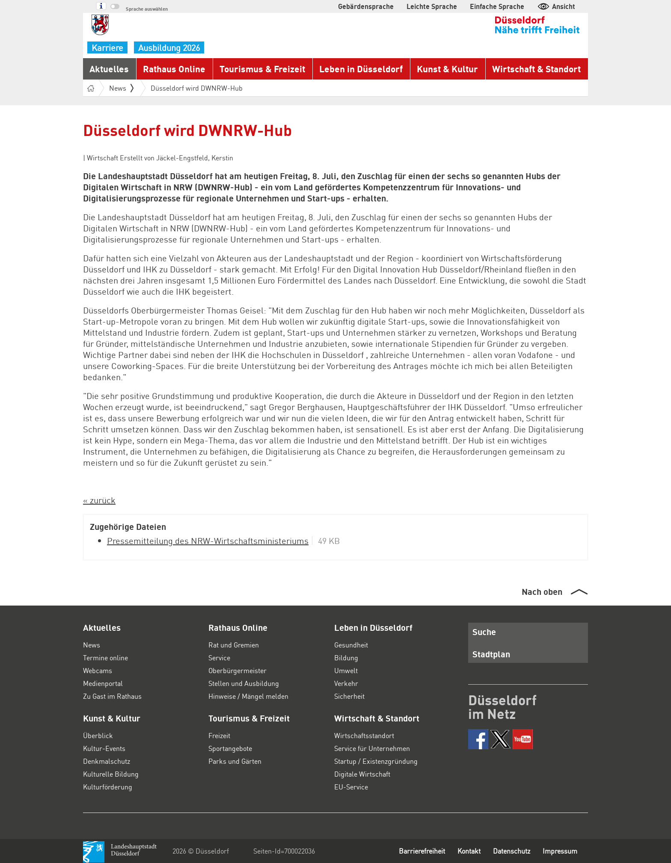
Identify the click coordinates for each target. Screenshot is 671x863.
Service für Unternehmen (372, 748)
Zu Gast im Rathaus (112, 696)
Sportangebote (230, 748)
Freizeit (219, 735)
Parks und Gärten (234, 761)
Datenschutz (511, 850)
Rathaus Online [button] (174, 68)
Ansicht (556, 6)
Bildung (346, 657)
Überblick (98, 735)
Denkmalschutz (106, 761)
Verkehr (346, 683)
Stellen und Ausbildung (243, 683)
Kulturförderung (107, 786)
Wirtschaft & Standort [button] (536, 68)
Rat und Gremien (233, 644)
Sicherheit (349, 696)
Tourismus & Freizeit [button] (262, 68)
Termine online (105, 657)
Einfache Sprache (497, 6)
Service (219, 657)
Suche (484, 631)
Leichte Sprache (432, 6)
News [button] (121, 87)
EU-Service (351, 786)
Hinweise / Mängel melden (248, 696)
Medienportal (103, 683)
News (91, 644)
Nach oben (542, 591)
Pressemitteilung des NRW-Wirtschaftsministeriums (208, 540)
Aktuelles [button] (109, 68)
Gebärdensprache (366, 6)
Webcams (97, 670)
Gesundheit (351, 644)
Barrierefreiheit (422, 850)
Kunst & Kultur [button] (447, 68)
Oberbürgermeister (237, 670)
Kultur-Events (104, 748)
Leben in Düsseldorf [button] (361, 68)
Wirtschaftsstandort (364, 735)
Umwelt (346, 670)
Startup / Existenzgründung (376, 761)
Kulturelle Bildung (111, 773)
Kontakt (469, 850)
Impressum (560, 850)
